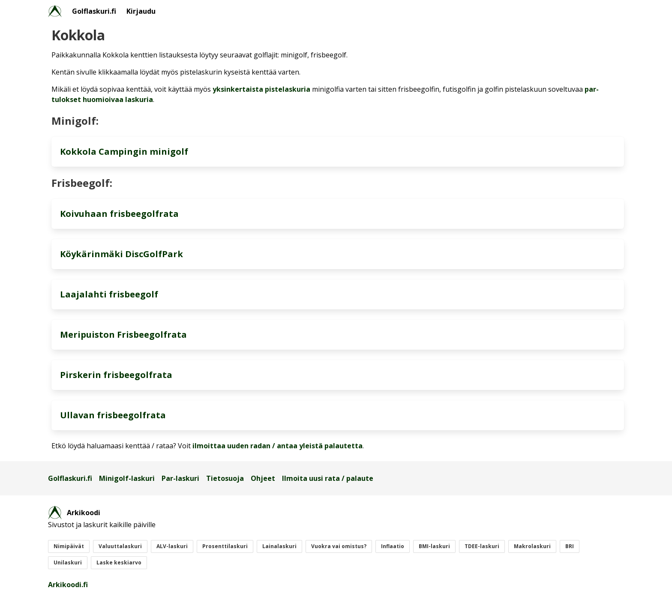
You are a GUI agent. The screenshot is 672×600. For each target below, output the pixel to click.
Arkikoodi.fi (68, 584)
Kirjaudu (141, 11)
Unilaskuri (68, 562)
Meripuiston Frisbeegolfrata (123, 334)
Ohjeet (263, 478)
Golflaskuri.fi (94, 11)
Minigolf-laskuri (127, 478)
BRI (569, 546)
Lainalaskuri (279, 546)
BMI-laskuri (434, 546)
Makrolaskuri (532, 546)
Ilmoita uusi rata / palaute (327, 478)
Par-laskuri (180, 478)
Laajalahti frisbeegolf (109, 294)
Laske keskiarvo (118, 562)
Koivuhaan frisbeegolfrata (119, 213)
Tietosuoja (225, 478)
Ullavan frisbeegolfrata (113, 415)
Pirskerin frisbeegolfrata (116, 375)
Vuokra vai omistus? (338, 546)
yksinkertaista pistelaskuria (261, 89)
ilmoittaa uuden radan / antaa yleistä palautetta (277, 445)
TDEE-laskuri (482, 546)
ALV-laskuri (172, 546)
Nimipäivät (69, 546)
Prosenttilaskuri (225, 546)
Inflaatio (392, 546)
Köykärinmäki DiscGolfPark (121, 254)
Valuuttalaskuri (120, 546)
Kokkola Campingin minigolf (124, 151)
